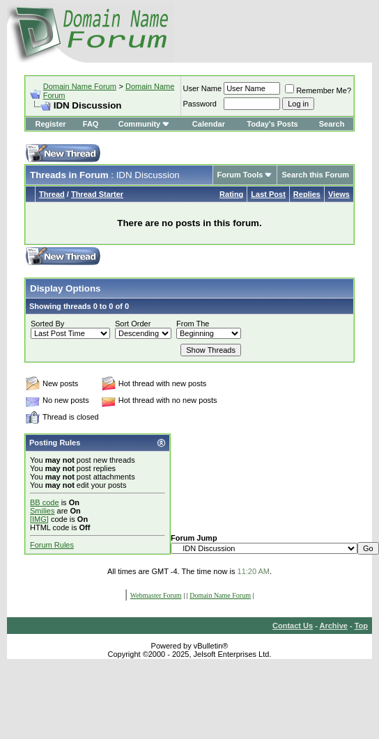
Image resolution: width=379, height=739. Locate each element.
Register (51, 124)
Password (200, 104)
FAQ (91, 124)
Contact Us (292, 625)
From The (192, 323)
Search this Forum (315, 174)
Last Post (268, 194)
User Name (202, 88)
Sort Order (132, 323)
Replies (306, 194)
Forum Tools (240, 174)
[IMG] (39, 519)
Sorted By (47, 323)
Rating (231, 194)
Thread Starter (97, 194)
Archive (334, 625)
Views (339, 194)
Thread (52, 194)
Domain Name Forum (79, 86)
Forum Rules (52, 545)
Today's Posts (272, 124)
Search (332, 124)
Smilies (42, 511)
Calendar (208, 124)
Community (144, 124)
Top (361, 625)
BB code (44, 502)
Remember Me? (318, 90)
